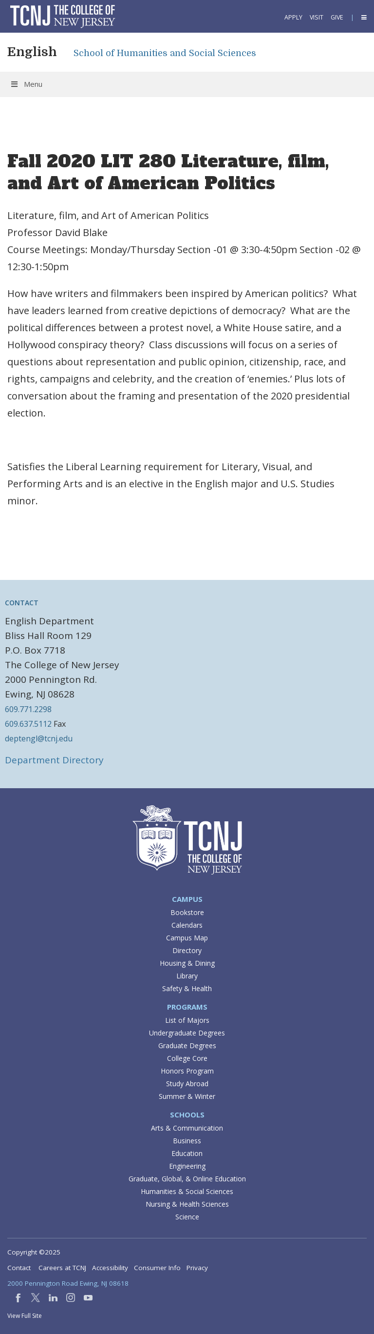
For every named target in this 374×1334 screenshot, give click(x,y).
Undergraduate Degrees (187, 1032)
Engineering (187, 1166)
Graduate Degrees (187, 1045)
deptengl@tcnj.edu (39, 738)
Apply (293, 17)
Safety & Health (187, 988)
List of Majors (187, 1020)
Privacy (197, 1267)
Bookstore (187, 912)
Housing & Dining (187, 963)
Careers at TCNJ (62, 1267)
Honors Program (187, 1070)
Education (187, 1153)
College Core (187, 1058)
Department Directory (54, 760)
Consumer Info (157, 1267)
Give (337, 17)
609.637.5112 (28, 723)
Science (187, 1216)
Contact (19, 1267)
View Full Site (24, 1316)
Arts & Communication (187, 1128)
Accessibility (110, 1267)
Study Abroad (187, 1083)
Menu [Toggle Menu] (26, 84)
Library (187, 975)
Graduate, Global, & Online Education (187, 1178)
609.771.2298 (28, 709)
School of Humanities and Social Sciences (165, 53)
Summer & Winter (187, 1096)
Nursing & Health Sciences (187, 1204)
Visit (316, 17)
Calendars (187, 925)
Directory (187, 950)
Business (187, 1140)
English (32, 52)
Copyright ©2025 (33, 1252)
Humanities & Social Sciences (187, 1191)
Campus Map (187, 937)
